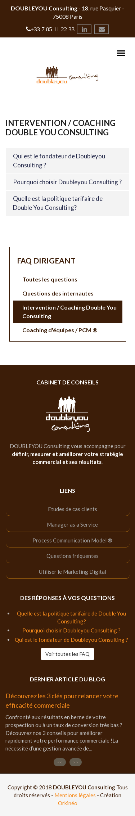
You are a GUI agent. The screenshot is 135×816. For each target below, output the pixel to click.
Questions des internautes (58, 293)
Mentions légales (75, 795)
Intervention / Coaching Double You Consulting (69, 311)
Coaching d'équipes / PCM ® (60, 329)
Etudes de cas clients (72, 509)
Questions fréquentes (72, 556)
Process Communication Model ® (72, 540)
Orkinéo (67, 803)
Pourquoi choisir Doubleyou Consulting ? (67, 182)
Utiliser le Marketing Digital (72, 571)
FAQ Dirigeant (46, 260)
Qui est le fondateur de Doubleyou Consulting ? (71, 639)
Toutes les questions (49, 279)
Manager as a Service (72, 524)
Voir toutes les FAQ (67, 654)
